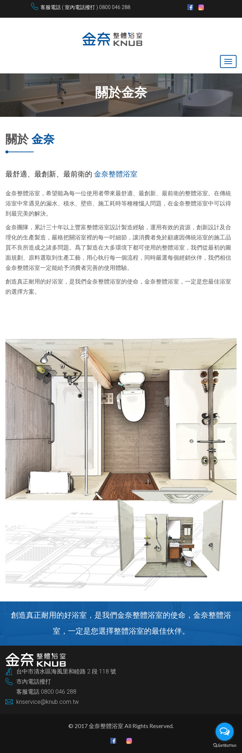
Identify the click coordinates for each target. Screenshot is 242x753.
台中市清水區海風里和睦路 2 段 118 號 (66, 671)
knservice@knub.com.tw (47, 701)
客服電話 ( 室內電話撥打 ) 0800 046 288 (85, 7)
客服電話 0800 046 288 (46, 691)
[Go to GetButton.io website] (224, 745)
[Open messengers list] (225, 732)
